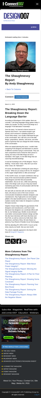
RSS (28, 383)
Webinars (34, 313)
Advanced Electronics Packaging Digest (19, 361)
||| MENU (33, 27)
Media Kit (20, 383)
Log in (36, 395)
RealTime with (31, 309)
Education (23, 313)
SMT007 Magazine (9, 369)
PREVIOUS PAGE (9, 21)
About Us (7, 381)
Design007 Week (9, 356)
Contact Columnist (21, 97)
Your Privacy (17, 381)
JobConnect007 (9, 313)
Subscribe (6, 309)
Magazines (18, 309)
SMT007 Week (7, 353)
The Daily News (8, 351)
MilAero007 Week (9, 358)
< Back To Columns (13, 89)
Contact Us (28, 381)
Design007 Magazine (10, 374)
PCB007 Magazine (9, 371)
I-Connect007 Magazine (12, 366)
